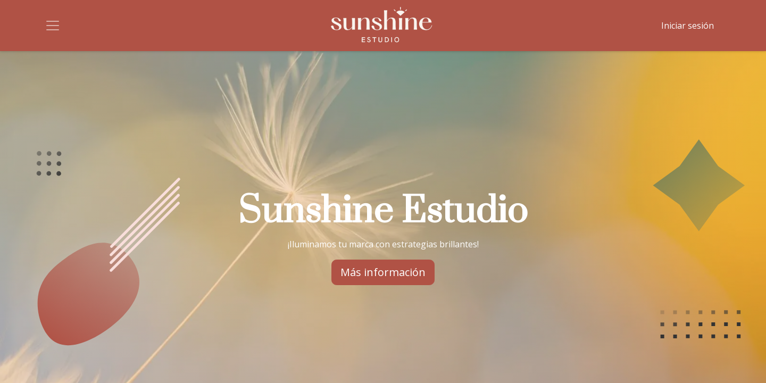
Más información (383, 272)
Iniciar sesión (687, 25)
